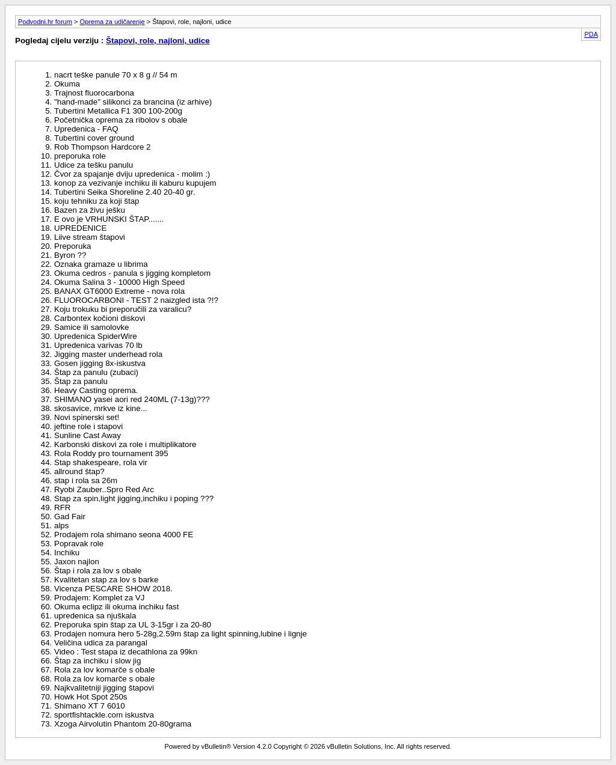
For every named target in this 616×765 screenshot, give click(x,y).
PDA (591, 34)
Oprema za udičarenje (111, 21)
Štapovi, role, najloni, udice (158, 40)
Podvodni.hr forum (45, 21)
